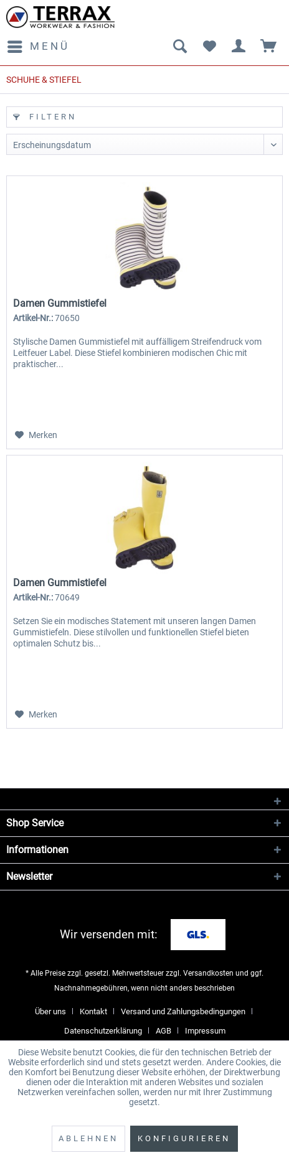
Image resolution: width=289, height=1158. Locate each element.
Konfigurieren (184, 1138)
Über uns (50, 1011)
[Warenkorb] (269, 46)
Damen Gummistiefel (60, 303)
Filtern (45, 116)
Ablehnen (88, 1138)
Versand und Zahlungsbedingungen (183, 1011)
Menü (38, 44)
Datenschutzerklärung (103, 1030)
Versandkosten (208, 973)
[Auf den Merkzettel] (36, 434)
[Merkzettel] (209, 46)
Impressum (205, 1030)
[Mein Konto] (239, 46)
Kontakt (93, 1011)
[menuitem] (38, 46)
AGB (163, 1030)
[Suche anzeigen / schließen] (179, 46)
